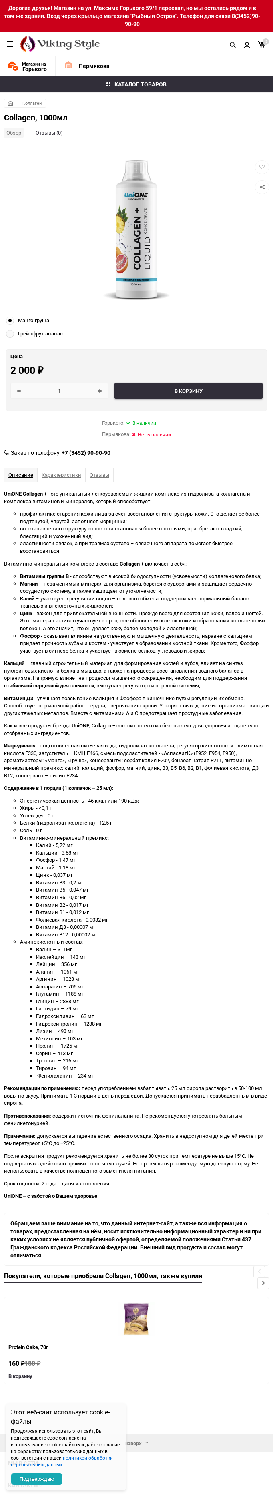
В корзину (20, 1376)
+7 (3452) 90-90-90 (86, 453)
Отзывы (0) (49, 132)
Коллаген (32, 103)
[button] (263, 1283)
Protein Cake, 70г (28, 1347)
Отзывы (99, 474)
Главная (10, 103)
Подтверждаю (37, 1478)
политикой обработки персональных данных (62, 1461)
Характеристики (61, 474)
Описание (20, 474)
